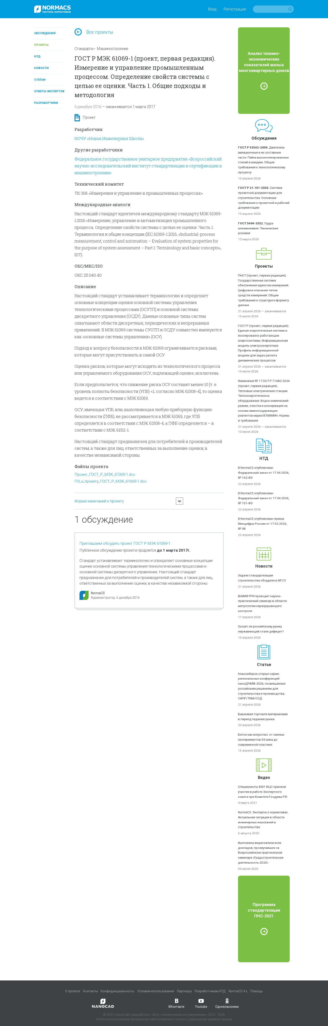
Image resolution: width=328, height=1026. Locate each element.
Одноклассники (227, 1003)
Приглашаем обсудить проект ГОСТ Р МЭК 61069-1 (124, 543)
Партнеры (184, 991)
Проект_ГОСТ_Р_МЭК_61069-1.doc (104, 474)
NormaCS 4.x (238, 991)
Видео (264, 777)
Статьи (40, 79)
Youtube (201, 1003)
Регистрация (234, 9)
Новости (41, 68)
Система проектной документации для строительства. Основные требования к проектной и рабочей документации (264, 197)
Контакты (90, 991)
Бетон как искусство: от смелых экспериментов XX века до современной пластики (261, 739)
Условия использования (155, 991)
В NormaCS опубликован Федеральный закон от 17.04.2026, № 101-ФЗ (263, 498)
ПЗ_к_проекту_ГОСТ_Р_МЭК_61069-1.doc (110, 481)
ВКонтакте (176, 1003)
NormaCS (98, 593)
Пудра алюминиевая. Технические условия (258, 228)
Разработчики (46, 103)
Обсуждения (45, 33)
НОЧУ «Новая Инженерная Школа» (109, 138)
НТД (37, 56)
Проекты (41, 44)
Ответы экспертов (49, 91)
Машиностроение (112, 48)
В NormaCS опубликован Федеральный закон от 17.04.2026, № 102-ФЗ (263, 472)
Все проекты (93, 32)
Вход (212, 9)
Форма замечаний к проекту (99, 501)
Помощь (256, 991)
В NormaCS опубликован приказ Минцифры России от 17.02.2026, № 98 (262, 523)
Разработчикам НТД (210, 991)
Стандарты (84, 48)
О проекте (72, 991)
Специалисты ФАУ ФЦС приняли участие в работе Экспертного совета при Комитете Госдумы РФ (262, 791)
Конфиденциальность (117, 991)
